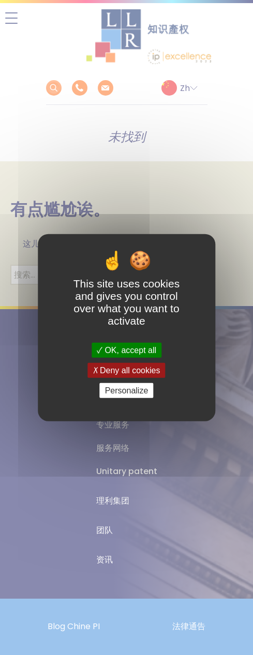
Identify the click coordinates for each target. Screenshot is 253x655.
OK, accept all (126, 349)
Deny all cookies (126, 369)
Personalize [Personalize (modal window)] (126, 390)
